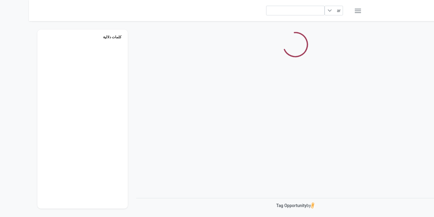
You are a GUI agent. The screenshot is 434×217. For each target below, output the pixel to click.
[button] (301, 10)
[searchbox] (266, 10)
